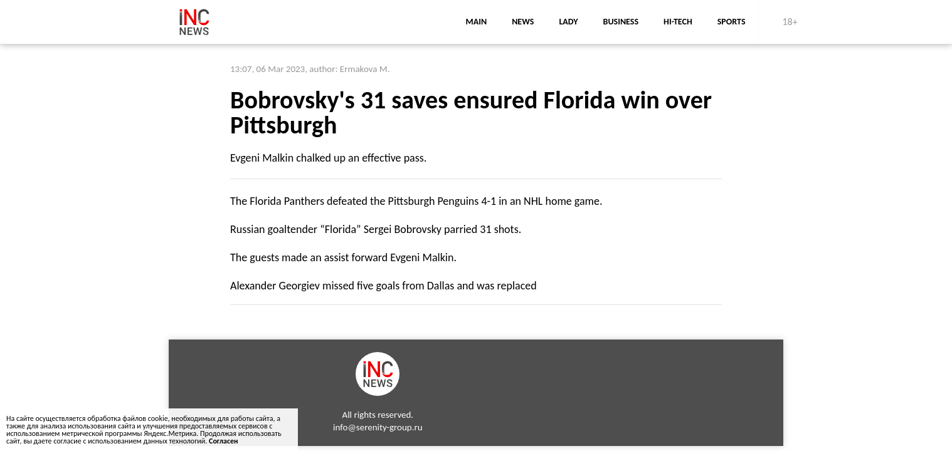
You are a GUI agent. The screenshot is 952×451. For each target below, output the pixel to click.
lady (568, 21)
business (621, 21)
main (476, 21)
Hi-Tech (678, 21)
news (523, 21)
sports (731, 21)
